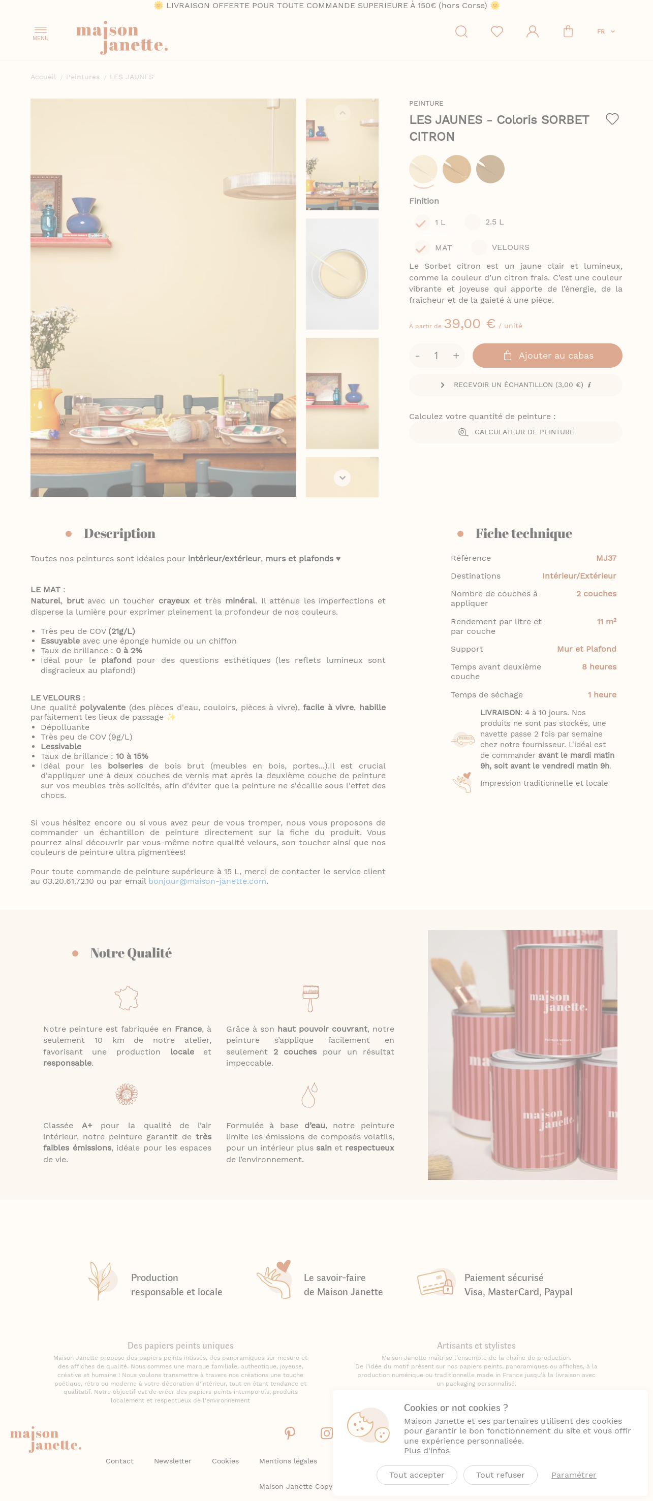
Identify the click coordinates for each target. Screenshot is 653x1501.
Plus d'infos (427, 1450)
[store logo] (167, 39)
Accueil (43, 77)
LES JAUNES (470, 120)
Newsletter (173, 1461)
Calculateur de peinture (528, 379)
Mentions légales (288, 1461)
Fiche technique (524, 560)
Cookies (225, 1461)
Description (120, 560)
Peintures (83, 77)
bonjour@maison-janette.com (207, 908)
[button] (607, 31)
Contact (120, 1461)
